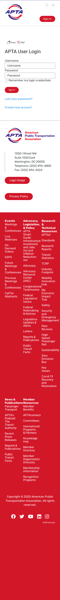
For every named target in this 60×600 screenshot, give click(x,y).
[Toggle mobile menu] (53, 5)
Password (11, 70)
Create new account (18, 107)
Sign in (47, 18)
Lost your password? (18, 99)
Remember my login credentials (28, 80)
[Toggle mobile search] (47, 5)
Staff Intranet (49, 522)
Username (12, 60)
